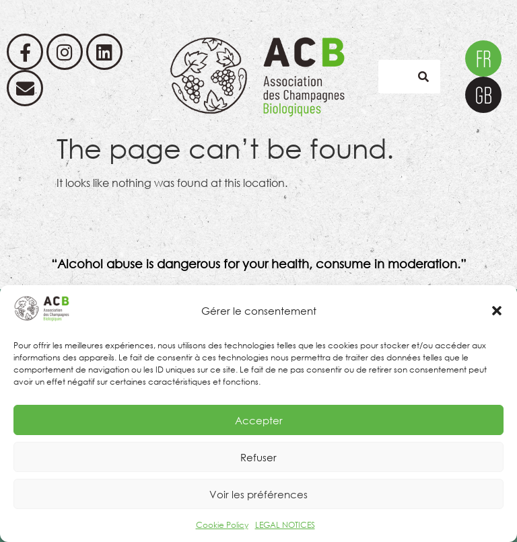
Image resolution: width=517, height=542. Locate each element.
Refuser (258, 457)
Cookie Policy (222, 525)
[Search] (423, 76)
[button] (497, 310)
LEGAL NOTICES (285, 525)
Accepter (259, 420)
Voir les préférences (258, 494)
